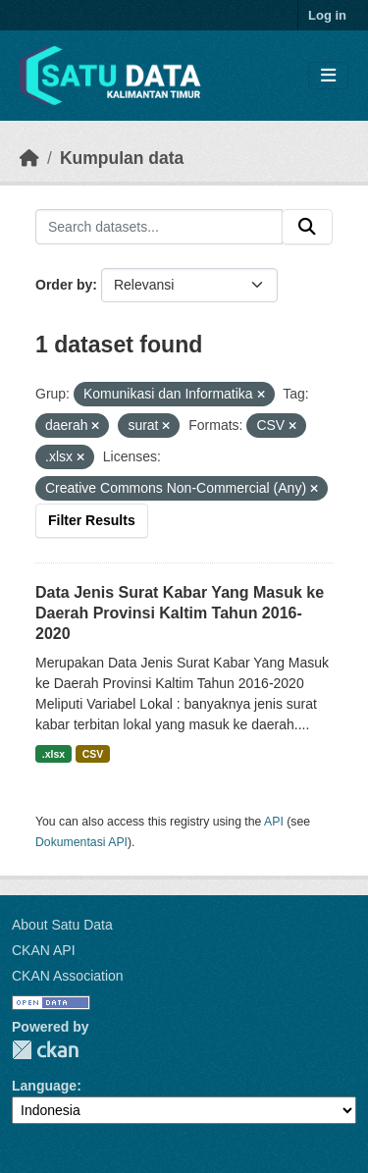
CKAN (45, 1050)
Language (44, 1085)
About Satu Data (62, 925)
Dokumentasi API (81, 842)
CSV (93, 754)
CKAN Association (68, 976)
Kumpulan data (122, 158)
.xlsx (53, 754)
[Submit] (307, 226)
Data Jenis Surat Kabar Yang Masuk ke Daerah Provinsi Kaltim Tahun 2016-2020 (179, 613)
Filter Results (91, 520)
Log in (327, 15)
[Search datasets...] (159, 226)
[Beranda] (29, 158)
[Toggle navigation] (328, 76)
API (274, 821)
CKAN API (44, 950)
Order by (63, 285)
